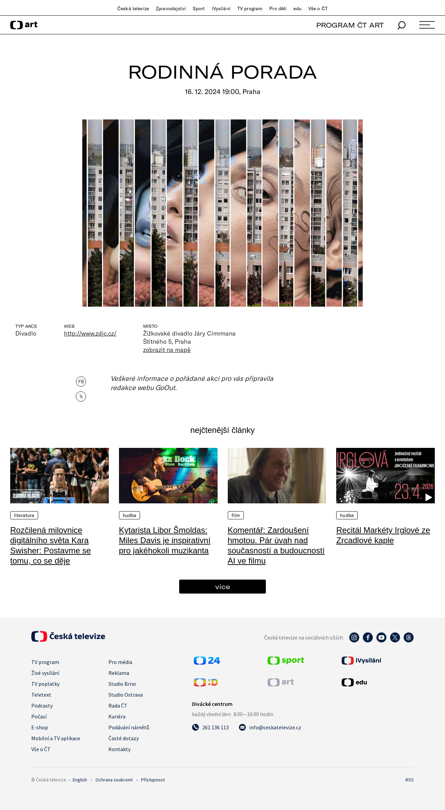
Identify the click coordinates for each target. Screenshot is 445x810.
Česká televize (133, 8)
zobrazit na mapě (167, 349)
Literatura (24, 515)
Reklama (118, 672)
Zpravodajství (171, 8)
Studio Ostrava (125, 694)
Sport (199, 8)
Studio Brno (122, 683)
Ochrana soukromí (114, 780)
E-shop (39, 727)
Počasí (39, 716)
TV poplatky (45, 683)
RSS (410, 780)
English (80, 780)
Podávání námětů (128, 727)
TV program (249, 8)
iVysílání (221, 8)
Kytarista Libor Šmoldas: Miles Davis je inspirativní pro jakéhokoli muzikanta (164, 540)
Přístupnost (153, 780)
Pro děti (278, 8)
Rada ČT (117, 705)
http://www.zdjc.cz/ (90, 333)
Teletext (41, 694)
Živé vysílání (45, 672)
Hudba (130, 515)
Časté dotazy (123, 738)
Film (236, 515)
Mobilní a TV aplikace (55, 738)
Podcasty (42, 705)
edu (297, 8)
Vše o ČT (318, 8)
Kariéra (116, 716)
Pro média (120, 662)
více (222, 586)
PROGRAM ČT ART (350, 25)
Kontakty (119, 749)
